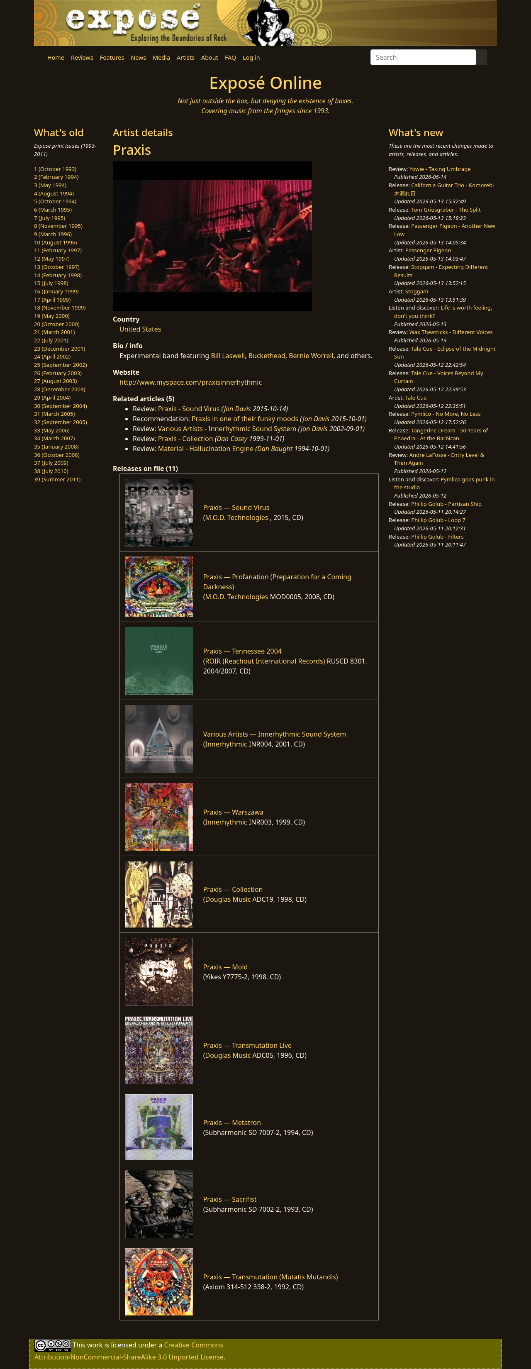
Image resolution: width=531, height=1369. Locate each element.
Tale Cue (416, 397)
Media (161, 57)
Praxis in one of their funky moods (245, 418)
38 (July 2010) (51, 471)
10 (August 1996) (55, 242)
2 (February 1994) (56, 177)
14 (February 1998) (58, 275)
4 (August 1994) (54, 193)
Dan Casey (232, 438)
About (209, 57)
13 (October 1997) (57, 267)
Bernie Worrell (311, 355)
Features (112, 57)
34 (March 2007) (54, 438)
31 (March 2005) (54, 413)
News (138, 57)
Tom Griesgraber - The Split (445, 209)
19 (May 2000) (52, 316)
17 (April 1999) (52, 299)
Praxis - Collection (185, 438)
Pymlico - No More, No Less (446, 413)
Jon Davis (237, 408)
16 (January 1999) (56, 291)
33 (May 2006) (52, 430)
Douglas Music (228, 899)
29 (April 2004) (52, 397)
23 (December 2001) (59, 348)
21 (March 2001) (54, 332)
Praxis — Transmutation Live (247, 1045)
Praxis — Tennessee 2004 (242, 651)
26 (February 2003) (58, 373)
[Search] (423, 57)
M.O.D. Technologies (236, 517)
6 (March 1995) (53, 209)
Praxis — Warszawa (233, 812)
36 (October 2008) (57, 455)
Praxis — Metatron (232, 1122)
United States (140, 329)
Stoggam (417, 291)
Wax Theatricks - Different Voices (451, 332)
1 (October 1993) (55, 169)
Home (55, 57)
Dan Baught (274, 448)
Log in (251, 57)
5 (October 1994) (55, 201)
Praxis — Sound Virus (236, 507)
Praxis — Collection (233, 889)
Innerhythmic (226, 744)
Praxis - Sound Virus (189, 408)
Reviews (82, 57)
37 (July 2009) (51, 462)
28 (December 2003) (59, 389)
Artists (186, 57)
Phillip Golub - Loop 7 (438, 520)
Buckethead (266, 355)
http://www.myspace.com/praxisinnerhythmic (190, 382)
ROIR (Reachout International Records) (265, 661)
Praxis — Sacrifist (230, 1199)
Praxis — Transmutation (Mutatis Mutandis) (270, 1276)
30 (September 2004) (60, 406)
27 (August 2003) (55, 381)
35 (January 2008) (56, 446)
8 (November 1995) (58, 225)
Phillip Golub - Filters (437, 536)
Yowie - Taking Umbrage (440, 169)
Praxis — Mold (225, 966)
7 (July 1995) (49, 218)
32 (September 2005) (60, 422)
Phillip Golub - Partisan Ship (446, 504)
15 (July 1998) (51, 283)
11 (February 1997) (58, 250)
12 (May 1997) (52, 258)
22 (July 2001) (51, 340)
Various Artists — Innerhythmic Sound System (274, 734)
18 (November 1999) (60, 307)
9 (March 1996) (53, 234)
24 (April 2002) (52, 356)
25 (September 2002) (60, 364)
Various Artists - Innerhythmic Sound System (227, 428)
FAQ (230, 57)
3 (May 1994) (50, 185)
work (94, 1344)
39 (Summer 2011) (57, 479)
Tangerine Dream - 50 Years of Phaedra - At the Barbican (441, 434)
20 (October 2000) (57, 324)
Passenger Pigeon (428, 250)
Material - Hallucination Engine (206, 448)
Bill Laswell (228, 355)
